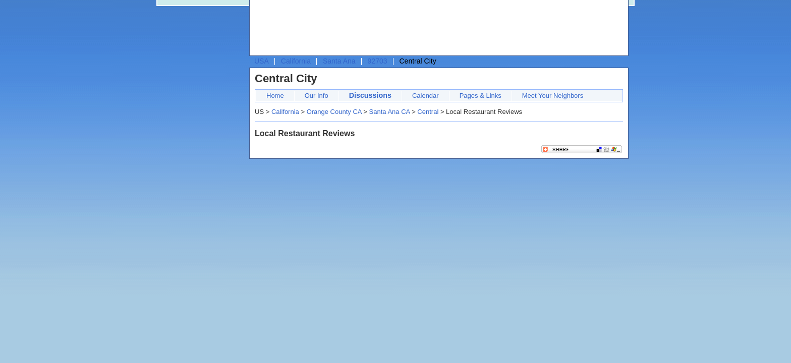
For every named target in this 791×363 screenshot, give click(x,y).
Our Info (316, 95)
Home (275, 95)
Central (427, 111)
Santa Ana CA (389, 111)
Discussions (370, 95)
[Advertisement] (436, 28)
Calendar (425, 95)
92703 (377, 61)
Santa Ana (339, 61)
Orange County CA (334, 111)
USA (261, 61)
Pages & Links (480, 95)
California (296, 61)
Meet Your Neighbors (552, 95)
